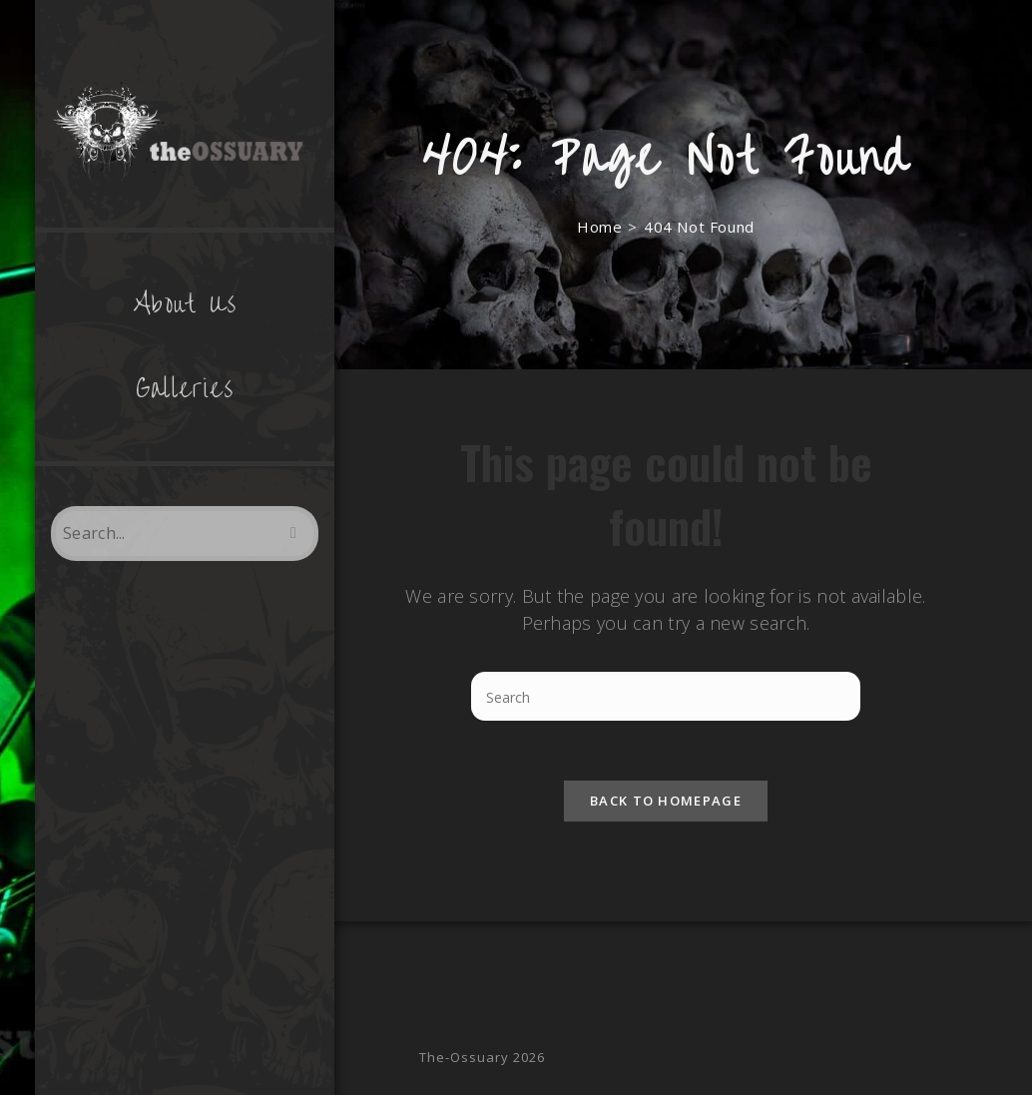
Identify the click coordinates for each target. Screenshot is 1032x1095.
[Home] (599, 227)
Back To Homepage (666, 801)
